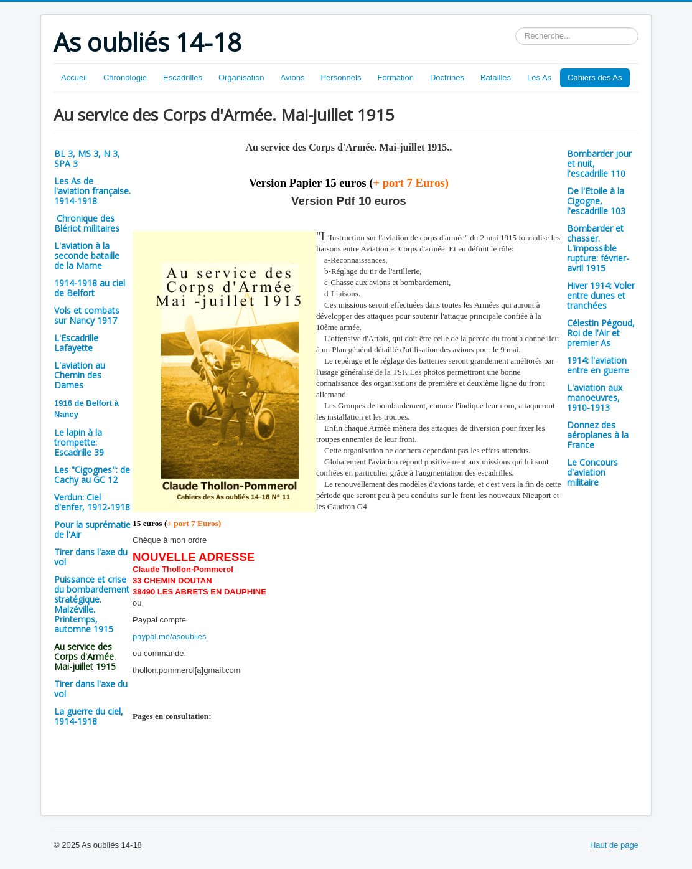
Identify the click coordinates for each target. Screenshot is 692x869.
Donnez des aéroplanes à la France (598, 435)
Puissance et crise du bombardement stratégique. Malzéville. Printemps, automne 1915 (91, 604)
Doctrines (447, 77)
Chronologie (125, 77)
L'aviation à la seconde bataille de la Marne (86, 255)
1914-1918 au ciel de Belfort (89, 288)
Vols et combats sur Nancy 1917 (86, 315)
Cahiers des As (595, 77)
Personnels (340, 77)
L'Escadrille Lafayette (76, 343)
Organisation (241, 77)
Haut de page (614, 845)
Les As (539, 77)
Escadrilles (182, 77)
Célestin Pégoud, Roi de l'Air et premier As (601, 333)
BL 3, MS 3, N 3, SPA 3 (87, 158)
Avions (293, 77)
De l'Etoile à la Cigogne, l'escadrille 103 (596, 201)
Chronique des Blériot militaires (86, 223)
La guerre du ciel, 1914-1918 (88, 716)
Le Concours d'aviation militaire (592, 472)
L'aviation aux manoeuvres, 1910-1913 (594, 397)
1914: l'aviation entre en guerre (598, 365)
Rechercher (515, 27)
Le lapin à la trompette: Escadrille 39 (79, 442)
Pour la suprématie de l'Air (92, 529)
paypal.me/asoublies (170, 636)
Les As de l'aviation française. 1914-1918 (92, 191)
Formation (395, 77)
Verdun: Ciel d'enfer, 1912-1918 (92, 502)
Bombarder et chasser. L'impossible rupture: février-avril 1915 (598, 248)
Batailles (495, 77)
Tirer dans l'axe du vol (91, 557)
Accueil (74, 77)
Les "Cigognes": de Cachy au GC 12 (92, 475)
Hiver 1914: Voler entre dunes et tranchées (601, 295)
